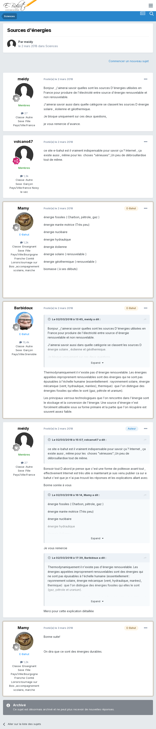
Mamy (23, 208)
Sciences (52, 46)
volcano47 (23, 141)
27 (24, 113)
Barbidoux (23, 308)
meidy (28, 41)
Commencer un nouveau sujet (129, 61)
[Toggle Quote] (49, 319)
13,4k (24, 342)
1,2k (24, 242)
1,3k (24, 176)
